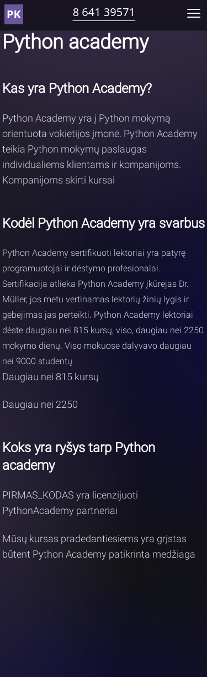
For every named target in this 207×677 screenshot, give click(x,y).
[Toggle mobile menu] (194, 13)
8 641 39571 (104, 11)
